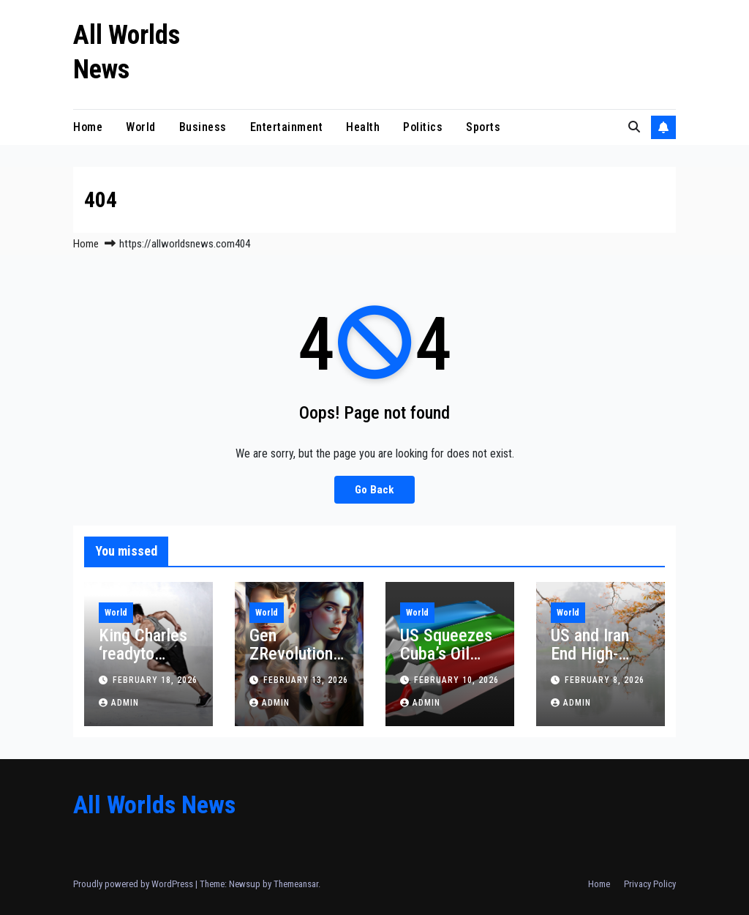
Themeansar (296, 883)
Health (363, 127)
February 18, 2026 (155, 680)
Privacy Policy (650, 883)
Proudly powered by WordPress (134, 883)
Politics (423, 127)
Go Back (374, 489)
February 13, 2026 (305, 680)
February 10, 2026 (456, 680)
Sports (483, 127)
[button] (634, 127)
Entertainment (286, 127)
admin (119, 703)
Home (87, 127)
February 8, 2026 (604, 680)
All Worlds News (154, 804)
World (141, 127)
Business (203, 127)
